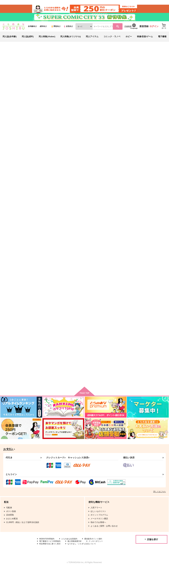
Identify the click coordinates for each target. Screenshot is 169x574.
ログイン (154, 29)
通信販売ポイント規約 (96, 544)
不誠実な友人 (145, 68)
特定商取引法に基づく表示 (50, 549)
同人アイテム (92, 39)
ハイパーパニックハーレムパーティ (127, 217)
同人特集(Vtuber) (47, 39)
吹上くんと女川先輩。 (153, 286)
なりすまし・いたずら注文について (84, 549)
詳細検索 (128, 29)
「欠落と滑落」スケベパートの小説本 (115, 68)
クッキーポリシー (99, 547)
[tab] (69, 102)
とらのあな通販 (8, 53)
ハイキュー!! (20, 71)
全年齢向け (32, 29)
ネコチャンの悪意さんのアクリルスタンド (49, 217)
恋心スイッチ (71, 355)
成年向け (43, 29)
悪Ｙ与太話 (96, 286)
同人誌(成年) (28, 39)
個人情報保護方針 (77, 547)
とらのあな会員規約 (71, 544)
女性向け (68, 29)
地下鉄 (23, 68)
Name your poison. (126, 146)
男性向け (56, 29)
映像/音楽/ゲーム (145, 39)
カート (108, 172)
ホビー (129, 39)
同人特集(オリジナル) (70, 39)
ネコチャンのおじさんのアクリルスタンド (75, 217)
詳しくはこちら (159, 497)
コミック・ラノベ (112, 39)
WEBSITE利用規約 (47, 544)
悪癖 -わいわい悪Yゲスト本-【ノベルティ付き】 (102, 149)
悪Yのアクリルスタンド (102, 216)
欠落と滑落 (148, 146)
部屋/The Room (150, 216)
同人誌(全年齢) (10, 39)
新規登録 (144, 29)
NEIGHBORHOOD (47, 286)
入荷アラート (118, 62)
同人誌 (21, 53)
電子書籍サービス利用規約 (50, 547)
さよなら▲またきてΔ (75, 286)
